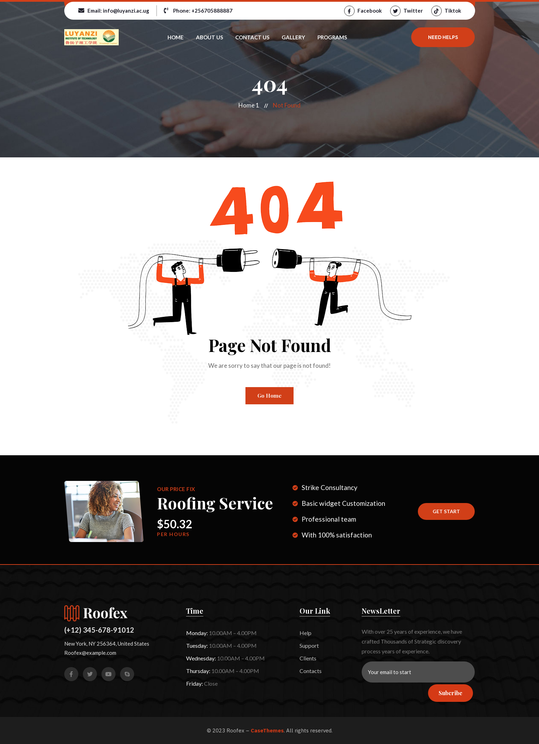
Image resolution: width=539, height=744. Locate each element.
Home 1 (248, 105)
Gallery (293, 37)
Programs (332, 37)
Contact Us (252, 37)
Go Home (269, 395)
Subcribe (450, 693)
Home (175, 37)
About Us (209, 37)
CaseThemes (267, 730)
